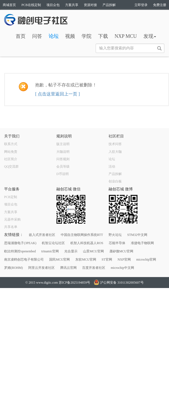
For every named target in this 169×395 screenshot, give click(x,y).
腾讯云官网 (68, 268)
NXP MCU (126, 36)
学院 (87, 36)
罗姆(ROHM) (13, 268)
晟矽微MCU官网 (121, 251)
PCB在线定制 (31, 5)
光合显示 (70, 251)
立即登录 (141, 5)
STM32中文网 (137, 235)
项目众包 (53, 5)
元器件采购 (12, 219)
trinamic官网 (50, 251)
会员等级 (63, 166)
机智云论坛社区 (53, 243)
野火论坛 (115, 235)
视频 (70, 36)
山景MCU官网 (93, 251)
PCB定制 (10, 197)
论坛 (54, 36)
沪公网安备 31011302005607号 (119, 282)
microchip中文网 (122, 268)
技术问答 (115, 144)
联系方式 (10, 144)
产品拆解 (109, 5)
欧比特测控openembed (20, 251)
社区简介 (10, 159)
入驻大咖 (115, 152)
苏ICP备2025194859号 (74, 282)
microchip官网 (146, 259)
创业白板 (115, 181)
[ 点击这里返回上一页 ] (57, 94)
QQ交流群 (11, 166)
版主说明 (63, 144)
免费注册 (159, 5)
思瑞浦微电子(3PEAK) (20, 243)
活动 (112, 166)
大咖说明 (63, 152)
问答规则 (63, 159)
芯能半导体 (117, 243)
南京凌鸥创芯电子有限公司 (24, 259)
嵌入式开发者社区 (42, 235)
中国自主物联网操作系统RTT (82, 235)
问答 (37, 36)
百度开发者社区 (93, 268)
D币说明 (62, 174)
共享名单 (10, 227)
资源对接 (90, 5)
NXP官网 (124, 259)
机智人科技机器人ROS (86, 243)
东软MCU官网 (85, 259)
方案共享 (71, 5)
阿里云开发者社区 (41, 268)
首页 (21, 36)
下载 (103, 36)
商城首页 (9, 5)
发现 (149, 36)
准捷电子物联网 (142, 243)
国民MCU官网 (59, 259)
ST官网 (107, 259)
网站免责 (10, 152)
